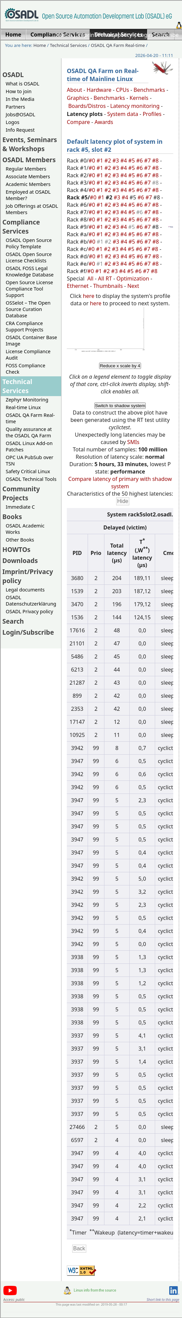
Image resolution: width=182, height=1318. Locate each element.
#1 (100, 160)
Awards (103, 122)
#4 (124, 160)
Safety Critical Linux (28, 471)
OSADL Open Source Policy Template (29, 243)
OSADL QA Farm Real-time (118, 45)
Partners (15, 107)
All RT (105, 278)
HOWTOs (16, 549)
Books (12, 516)
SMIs (133, 442)
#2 (108, 160)
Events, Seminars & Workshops (29, 144)
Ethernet (78, 286)
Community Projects (21, 493)
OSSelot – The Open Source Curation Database (28, 309)
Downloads (20, 560)
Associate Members (28, 176)
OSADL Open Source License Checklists (29, 257)
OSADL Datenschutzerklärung (31, 600)
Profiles (152, 114)
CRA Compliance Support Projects (24, 326)
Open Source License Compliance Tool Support (29, 288)
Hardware (99, 89)
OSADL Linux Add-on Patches (29, 446)
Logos (12, 122)
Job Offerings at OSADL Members (32, 209)
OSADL (13, 74)
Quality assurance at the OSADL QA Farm (29, 432)
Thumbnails (108, 286)
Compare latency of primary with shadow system (120, 482)
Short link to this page (163, 1299)
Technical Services (68, 45)
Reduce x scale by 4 (120, 365)
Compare (78, 122)
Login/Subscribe (158, 35)
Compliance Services (21, 226)
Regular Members (26, 169)
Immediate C (20, 507)
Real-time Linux (23, 407)
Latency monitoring (135, 106)
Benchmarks (149, 89)
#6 (140, 160)
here (88, 296)
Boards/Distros (87, 106)
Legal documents (25, 589)
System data (122, 114)
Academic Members (28, 184)
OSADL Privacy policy (29, 611)
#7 (148, 160)
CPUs (122, 89)
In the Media (20, 99)
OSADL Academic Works (25, 528)
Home (64, 35)
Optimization (133, 278)
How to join (19, 91)
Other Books (20, 540)
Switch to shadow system (120, 405)
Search (13, 621)
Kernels (139, 98)
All (90, 278)
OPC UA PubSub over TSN (29, 460)
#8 (156, 160)
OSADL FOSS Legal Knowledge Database (30, 271)
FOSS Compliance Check (25, 368)
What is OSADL (22, 83)
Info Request (20, 130)
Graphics (78, 98)
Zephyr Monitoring (27, 399)
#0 (93, 160)
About (74, 89)
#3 (116, 160)
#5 (132, 160)
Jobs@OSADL (20, 114)
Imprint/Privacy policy (104, 35)
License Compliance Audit (28, 354)
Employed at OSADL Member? (28, 195)
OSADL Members (29, 159)
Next (133, 286)
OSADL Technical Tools (31, 479)
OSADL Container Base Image (31, 340)
